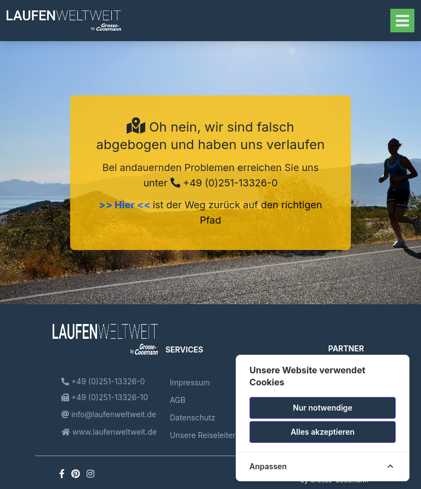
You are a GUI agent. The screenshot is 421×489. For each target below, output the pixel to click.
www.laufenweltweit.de (109, 431)
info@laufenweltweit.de (108, 414)
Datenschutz (192, 417)
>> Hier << (125, 205)
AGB (178, 400)
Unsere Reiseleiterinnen (213, 435)
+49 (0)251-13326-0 (224, 183)
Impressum (190, 382)
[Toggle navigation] (402, 20)
